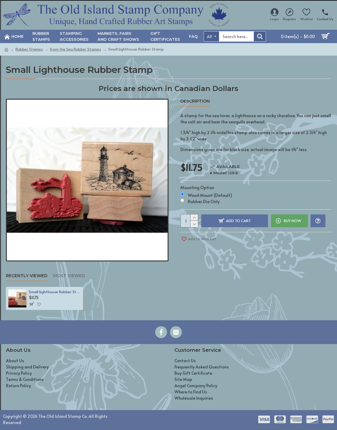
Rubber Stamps (29, 49)
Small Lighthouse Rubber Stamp (55, 291)
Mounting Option (197, 186)
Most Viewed (69, 275)
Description (195, 101)
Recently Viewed (26, 275)
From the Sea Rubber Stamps (75, 49)
